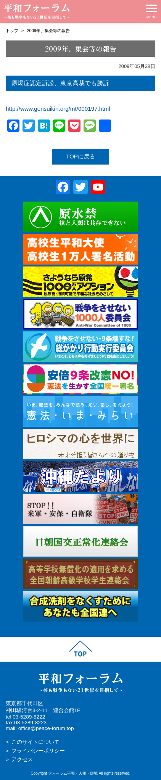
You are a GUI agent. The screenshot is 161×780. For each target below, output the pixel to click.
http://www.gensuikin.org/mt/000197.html (58, 108)
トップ (12, 30)
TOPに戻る (80, 156)
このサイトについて (35, 742)
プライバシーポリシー (38, 751)
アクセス (22, 759)
